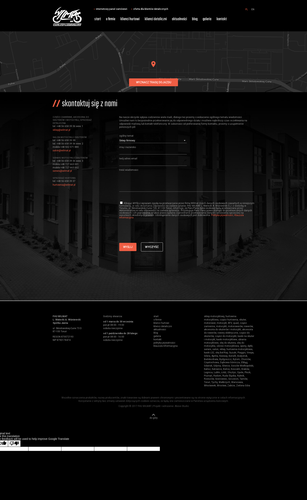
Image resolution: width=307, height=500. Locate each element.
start (97, 19)
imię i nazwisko (127, 147)
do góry (154, 418)
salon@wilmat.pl (62, 150)
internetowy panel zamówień (111, 9)
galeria (207, 19)
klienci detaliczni (156, 19)
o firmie (110, 19)
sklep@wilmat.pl (61, 130)
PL (246, 9)
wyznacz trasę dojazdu (153, 82)
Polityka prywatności (222, 215)
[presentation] (149, 234)
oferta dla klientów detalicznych (150, 9)
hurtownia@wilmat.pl (64, 184)
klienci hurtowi (130, 19)
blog (195, 19)
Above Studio (182, 406)
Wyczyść (152, 247)
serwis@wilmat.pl (62, 171)
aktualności (179, 19)
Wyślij (128, 247)
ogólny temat (126, 136)
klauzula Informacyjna (166, 346)
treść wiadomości (128, 170)
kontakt (222, 19)
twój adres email (128, 158)
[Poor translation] (14, 443)
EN (252, 9)
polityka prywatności (164, 342)
